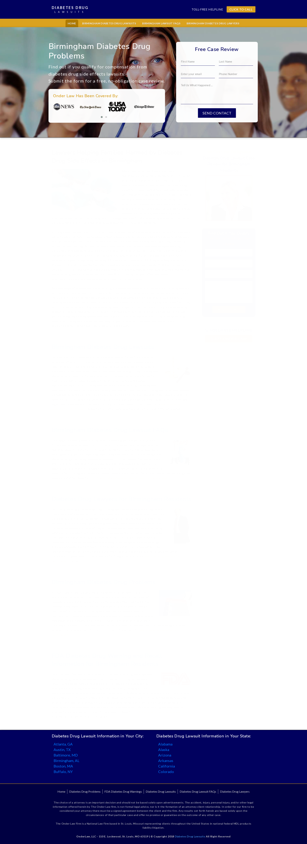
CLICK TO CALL (240, 9)
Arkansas (165, 760)
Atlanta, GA (63, 744)
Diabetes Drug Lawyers (235, 791)
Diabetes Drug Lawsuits (161, 791)
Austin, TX (62, 749)
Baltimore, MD (66, 755)
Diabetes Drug (70, 9)
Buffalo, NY (63, 771)
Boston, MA (63, 766)
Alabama (165, 744)
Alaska (163, 749)
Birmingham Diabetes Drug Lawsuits (109, 23)
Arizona (164, 755)
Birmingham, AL (66, 760)
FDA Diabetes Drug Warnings (123, 791)
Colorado (166, 771)
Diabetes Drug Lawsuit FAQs (198, 791)
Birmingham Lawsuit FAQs (161, 23)
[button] (66, 117)
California (166, 766)
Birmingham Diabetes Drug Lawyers (213, 23)
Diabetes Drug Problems (85, 791)
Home (72, 23)
